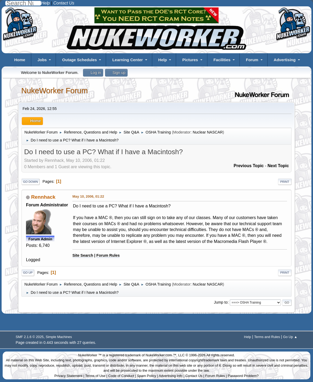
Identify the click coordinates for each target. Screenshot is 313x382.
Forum (252, 59)
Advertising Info (170, 376)
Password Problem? (243, 376)
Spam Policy (146, 376)
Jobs (42, 59)
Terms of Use (95, 376)
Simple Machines (59, 337)
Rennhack (43, 197)
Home (19, 59)
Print (284, 181)
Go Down (30, 181)
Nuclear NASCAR (208, 132)
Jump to (220, 302)
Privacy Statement (68, 376)
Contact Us (193, 376)
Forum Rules (108, 255)
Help (162, 59)
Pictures (190, 59)
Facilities (222, 59)
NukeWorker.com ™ (161, 355)
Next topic (278, 165)
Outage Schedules (79, 59)
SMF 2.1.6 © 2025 (30, 337)
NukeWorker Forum (54, 90)
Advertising (285, 59)
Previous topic (249, 165)
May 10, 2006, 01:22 (88, 196)
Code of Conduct (121, 376)
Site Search (82, 255)
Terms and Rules (267, 337)
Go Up (28, 272)
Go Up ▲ (290, 337)
